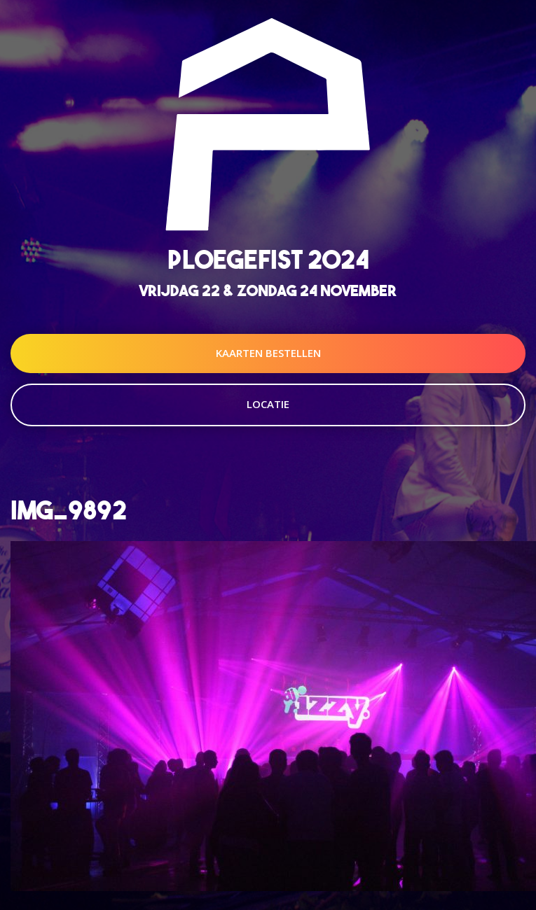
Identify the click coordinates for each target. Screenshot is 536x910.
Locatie (268, 404)
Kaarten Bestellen (268, 353)
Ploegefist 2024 (268, 259)
